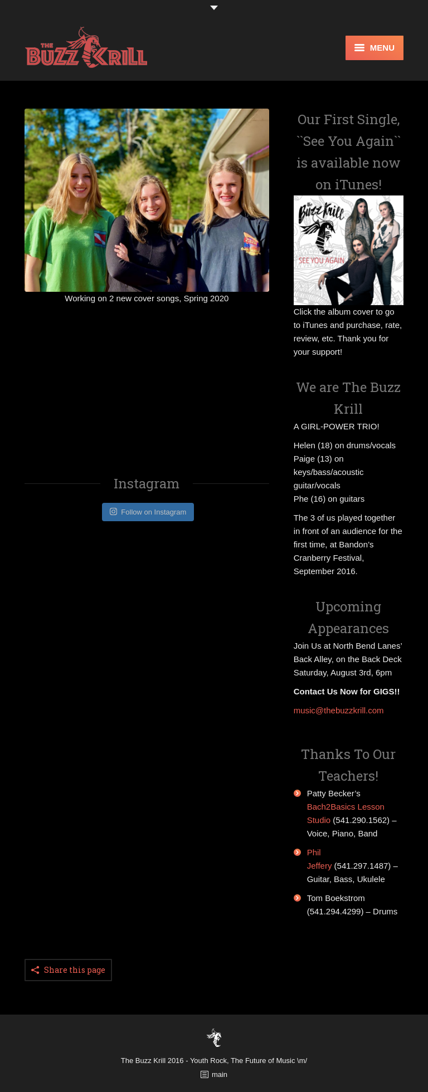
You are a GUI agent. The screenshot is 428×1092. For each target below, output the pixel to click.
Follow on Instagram (148, 511)
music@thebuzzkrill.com (339, 710)
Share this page (74, 969)
